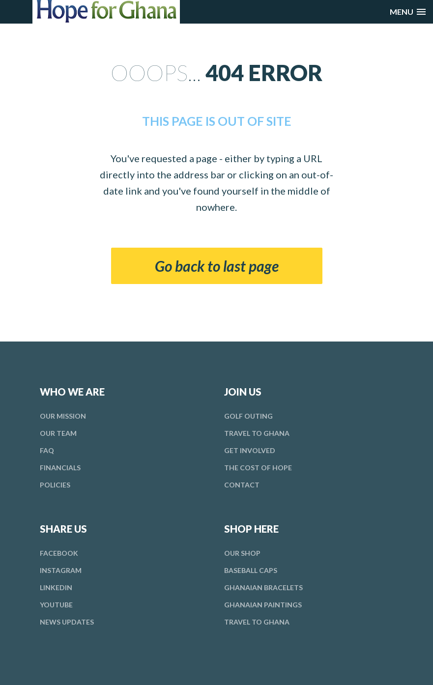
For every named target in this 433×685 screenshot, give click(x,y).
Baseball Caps (250, 570)
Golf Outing (248, 416)
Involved (249, 450)
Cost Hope (258, 467)
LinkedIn (56, 587)
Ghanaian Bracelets (263, 587)
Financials (60, 467)
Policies (55, 485)
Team (58, 433)
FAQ (47, 450)
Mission (63, 416)
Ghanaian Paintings (263, 604)
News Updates (67, 622)
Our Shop (242, 553)
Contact (242, 485)
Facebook (59, 553)
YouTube (56, 604)
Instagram (61, 570)
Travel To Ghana (256, 433)
